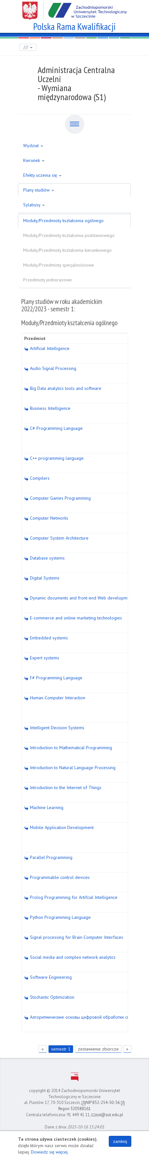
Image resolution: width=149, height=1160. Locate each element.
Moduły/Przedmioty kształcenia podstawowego (69, 235)
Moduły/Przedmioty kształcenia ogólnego (63, 220)
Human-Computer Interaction (54, 698)
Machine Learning (43, 807)
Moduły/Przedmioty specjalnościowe (58, 265)
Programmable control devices (57, 877)
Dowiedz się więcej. (50, 1152)
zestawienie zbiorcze (98, 1049)
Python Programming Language (57, 917)
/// (28, 47)
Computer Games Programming (57, 498)
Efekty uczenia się (42, 175)
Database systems (44, 558)
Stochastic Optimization (49, 997)
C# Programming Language (53, 428)
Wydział (33, 145)
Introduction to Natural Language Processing (70, 767)
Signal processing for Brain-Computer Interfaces (73, 937)
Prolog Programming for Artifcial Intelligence (70, 897)
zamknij (120, 1141)
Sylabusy (34, 205)
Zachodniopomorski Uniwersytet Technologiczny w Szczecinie (74, 8)
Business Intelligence (47, 408)
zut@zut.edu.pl (107, 1115)
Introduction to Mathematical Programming (68, 747)
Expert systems (41, 658)
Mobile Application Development (59, 827)
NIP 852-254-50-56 (100, 1102)
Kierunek (33, 160)
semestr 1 (60, 1049)
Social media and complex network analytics (70, 957)
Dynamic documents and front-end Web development (79, 598)
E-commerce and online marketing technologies (73, 618)
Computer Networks (46, 518)
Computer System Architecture (56, 538)
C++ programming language (54, 458)
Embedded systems (46, 638)
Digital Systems (42, 578)
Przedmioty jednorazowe (47, 280)
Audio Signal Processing (50, 368)
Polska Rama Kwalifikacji (74, 25)
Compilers (37, 478)
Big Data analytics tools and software (62, 388)
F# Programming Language (53, 678)
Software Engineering (48, 977)
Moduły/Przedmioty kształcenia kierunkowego (67, 250)
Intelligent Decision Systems (54, 728)
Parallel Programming (48, 857)
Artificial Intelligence (47, 348)
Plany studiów (38, 190)
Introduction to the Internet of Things (62, 787)
